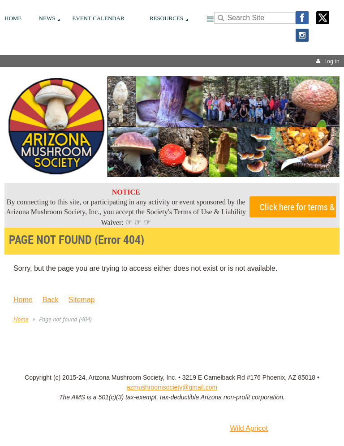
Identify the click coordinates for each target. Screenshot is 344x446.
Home (23, 299)
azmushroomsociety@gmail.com (172, 387)
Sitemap (82, 299)
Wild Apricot (248, 428)
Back (51, 299)
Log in (332, 61)
